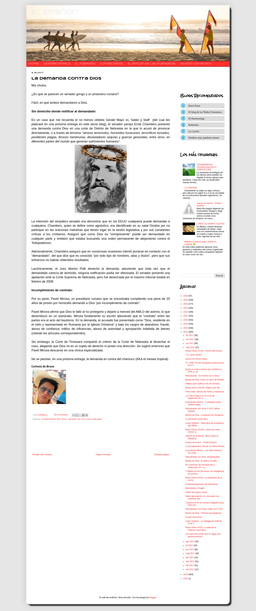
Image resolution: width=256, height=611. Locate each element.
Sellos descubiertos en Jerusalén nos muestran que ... (202, 497)
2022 (185, 312)
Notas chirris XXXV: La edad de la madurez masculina (200, 528)
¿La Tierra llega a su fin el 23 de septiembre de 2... (199, 397)
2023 (185, 308)
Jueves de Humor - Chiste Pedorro (201, 442)
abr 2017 (190, 557)
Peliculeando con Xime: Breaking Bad (202, 457)
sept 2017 (190, 347)
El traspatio (85, 64)
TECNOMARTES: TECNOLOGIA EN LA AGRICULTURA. (206, 167)
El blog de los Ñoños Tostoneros (205, 112)
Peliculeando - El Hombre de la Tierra (202, 376)
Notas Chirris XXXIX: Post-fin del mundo (203, 351)
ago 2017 (190, 541)
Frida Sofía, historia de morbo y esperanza (204, 391)
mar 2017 (190, 561)
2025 (185, 300)
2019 (185, 324)
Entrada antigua (161, 454)
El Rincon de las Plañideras (152, 64)
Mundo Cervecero (196, 64)
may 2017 (190, 553)
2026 (185, 296)
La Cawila (193, 131)
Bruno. (64, 419)
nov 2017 (190, 339)
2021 (185, 316)
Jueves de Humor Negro (196, 359)
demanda (72, 419)
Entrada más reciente (42, 454)
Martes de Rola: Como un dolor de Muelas (204, 380)
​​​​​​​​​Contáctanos (111, 64)
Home (34, 64)
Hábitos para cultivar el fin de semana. (202, 383)
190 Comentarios (61, 415)
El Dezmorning (196, 118)
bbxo (59, 419)
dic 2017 (190, 335)
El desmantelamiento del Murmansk (201, 484)
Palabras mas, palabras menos (203, 137)
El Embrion (54, 12)
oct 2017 (190, 343)
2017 (185, 332)
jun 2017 (190, 549)
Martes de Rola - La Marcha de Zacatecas (204, 415)
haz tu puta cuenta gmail (92, 419)
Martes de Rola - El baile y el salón (201, 461)
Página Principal (103, 454)
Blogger (152, 597)
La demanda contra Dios (196, 419)
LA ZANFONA (190, 188)
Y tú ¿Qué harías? (193, 355)
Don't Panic (194, 105)
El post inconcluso (193, 517)
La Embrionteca (57, 64)
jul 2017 (189, 545)
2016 (185, 574)
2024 (185, 304)
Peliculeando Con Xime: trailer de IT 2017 (204, 509)
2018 (185, 328)
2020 (185, 320)
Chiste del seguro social (196, 492)
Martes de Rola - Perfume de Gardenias (203, 513)
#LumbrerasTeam (49, 419)
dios (78, 419)
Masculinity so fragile (194, 488)
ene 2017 (190, 569)
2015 (185, 578)
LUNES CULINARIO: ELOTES (211, 224)
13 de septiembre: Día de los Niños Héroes (204, 446)
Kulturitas (193, 124)
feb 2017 (190, 565)
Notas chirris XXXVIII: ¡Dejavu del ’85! (202, 388)
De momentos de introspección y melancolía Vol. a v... (200, 466)
